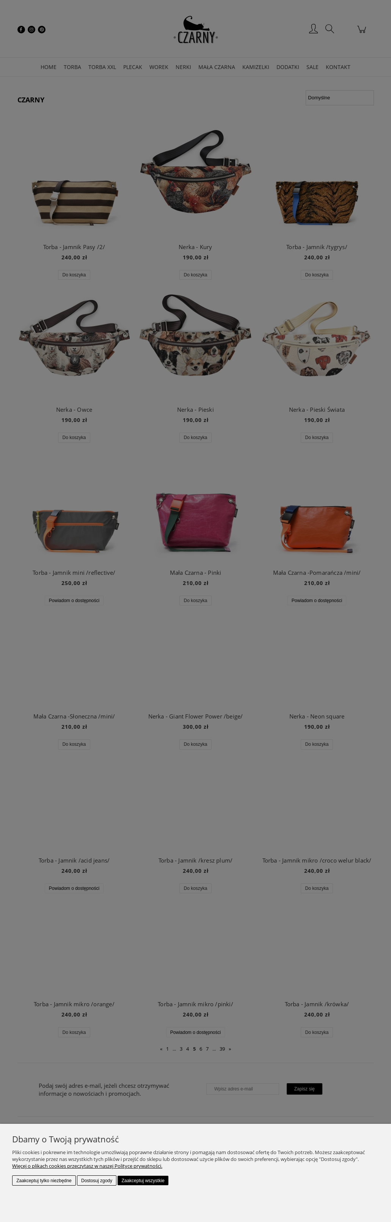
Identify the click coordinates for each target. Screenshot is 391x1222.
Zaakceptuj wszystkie (142, 1180)
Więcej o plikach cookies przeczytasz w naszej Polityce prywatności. (87, 1165)
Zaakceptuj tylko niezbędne (43, 1180)
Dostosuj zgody (96, 1180)
